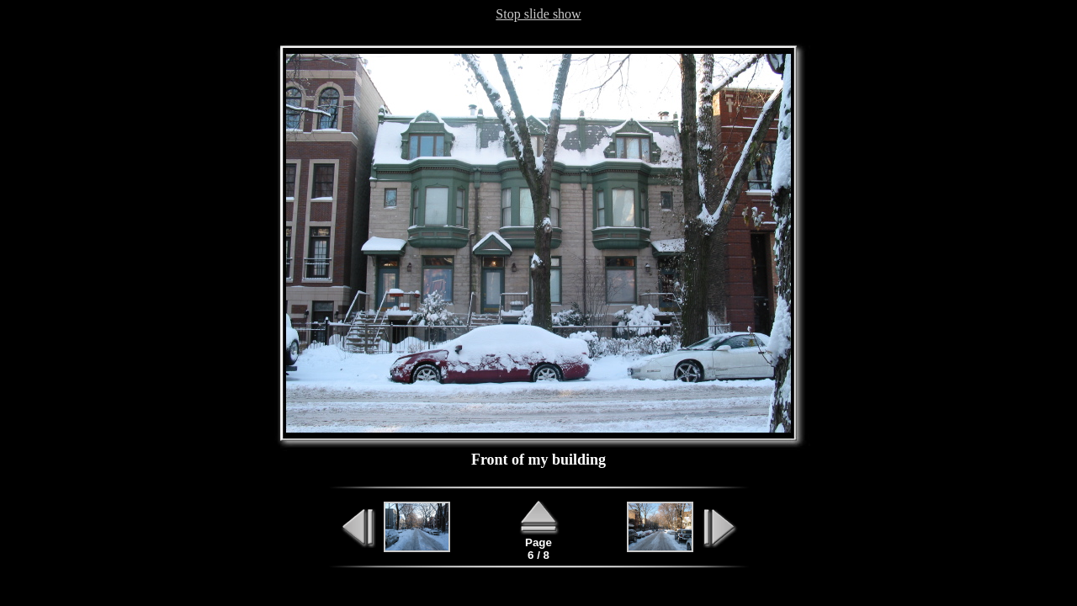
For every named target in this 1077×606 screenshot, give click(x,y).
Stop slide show (538, 14)
